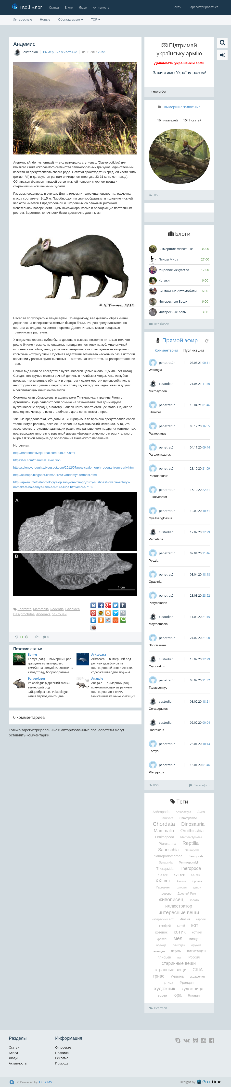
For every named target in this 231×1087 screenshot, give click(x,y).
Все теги (158, 1008)
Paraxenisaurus (160, 454)
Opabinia (155, 581)
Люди (82, 7)
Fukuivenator (158, 497)
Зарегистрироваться (203, 7)
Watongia (155, 370)
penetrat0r (167, 362)
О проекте (63, 1047)
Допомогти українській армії (179, 63)
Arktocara (98, 654)
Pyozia (153, 560)
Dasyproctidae (24, 614)
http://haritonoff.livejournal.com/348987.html (44, 453)
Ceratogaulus (158, 708)
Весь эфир (199, 785)
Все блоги (159, 324)
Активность (100, 7)
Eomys (33, 654)
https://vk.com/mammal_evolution (37, 460)
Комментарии (166, 350)
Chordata (24, 609)
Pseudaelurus (158, 476)
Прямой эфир (180, 340)
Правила (62, 1053)
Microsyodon (158, 391)
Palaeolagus (37, 678)
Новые (45, 19)
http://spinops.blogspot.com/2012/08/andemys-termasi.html (55, 475)
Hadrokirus (156, 730)
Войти (177, 7)
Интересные (22, 19)
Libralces (155, 412)
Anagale (97, 678)
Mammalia (41, 609)
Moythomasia (158, 624)
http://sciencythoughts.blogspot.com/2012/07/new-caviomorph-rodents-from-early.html (73, 467)
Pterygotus (156, 772)
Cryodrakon (157, 666)
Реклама (61, 1058)
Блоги (68, 7)
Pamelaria (156, 539)
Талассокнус (158, 687)
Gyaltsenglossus (160, 518)
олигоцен (59, 614)
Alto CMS (45, 1082)
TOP (95, 19)
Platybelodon (158, 603)
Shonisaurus (158, 645)
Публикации (193, 350)
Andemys (43, 614)
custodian (30, 52)
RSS (154, 195)
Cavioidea (72, 609)
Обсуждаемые (70, 19)
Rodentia (57, 609)
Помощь (61, 1063)
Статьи (53, 7)
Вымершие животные (60, 52)
